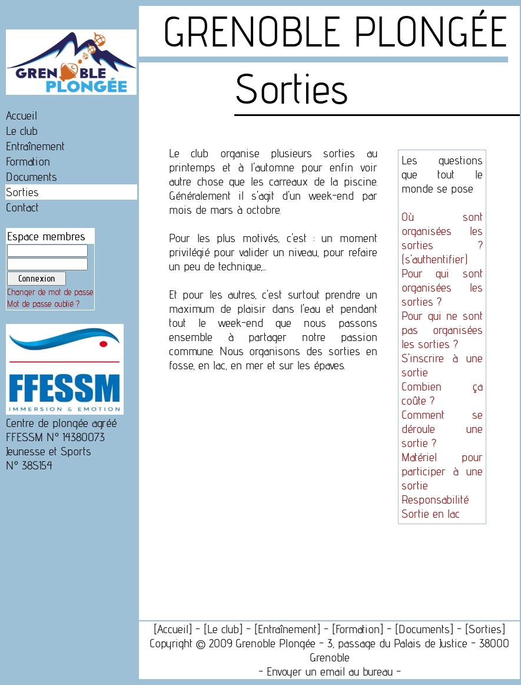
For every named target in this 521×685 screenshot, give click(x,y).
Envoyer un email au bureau (330, 671)
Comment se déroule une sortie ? (442, 429)
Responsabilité (435, 499)
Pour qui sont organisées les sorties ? (442, 287)
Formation (28, 161)
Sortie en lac (430, 514)
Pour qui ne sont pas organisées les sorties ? (442, 330)
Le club (22, 131)
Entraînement (35, 146)
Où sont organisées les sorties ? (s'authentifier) (442, 238)
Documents (31, 177)
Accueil (21, 115)
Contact (22, 207)
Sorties (22, 192)
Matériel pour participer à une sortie (442, 471)
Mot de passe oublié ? (43, 304)
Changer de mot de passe (50, 292)
